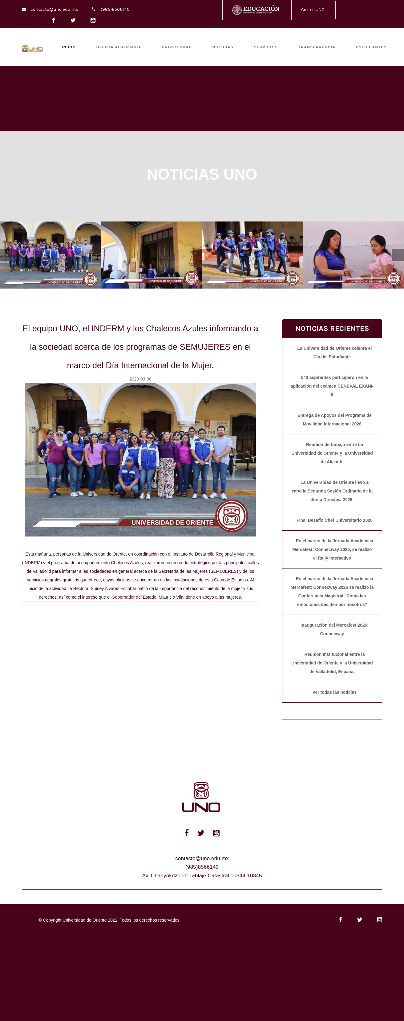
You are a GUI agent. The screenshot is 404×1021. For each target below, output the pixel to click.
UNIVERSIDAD (177, 47)
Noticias (223, 47)
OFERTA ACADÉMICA (119, 47)
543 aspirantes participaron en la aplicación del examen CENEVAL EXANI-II (332, 386)
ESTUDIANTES (371, 47)
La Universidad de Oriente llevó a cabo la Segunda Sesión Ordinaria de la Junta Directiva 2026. (332, 491)
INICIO (69, 47)
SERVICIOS (266, 47)
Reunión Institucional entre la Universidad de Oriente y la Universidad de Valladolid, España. (332, 663)
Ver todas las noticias (335, 692)
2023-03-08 (140, 379)
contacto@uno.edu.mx (54, 9)
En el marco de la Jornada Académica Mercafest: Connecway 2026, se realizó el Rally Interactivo (332, 549)
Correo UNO (313, 9)
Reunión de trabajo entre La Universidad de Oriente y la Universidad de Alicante (332, 453)
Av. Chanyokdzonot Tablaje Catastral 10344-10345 (202, 875)
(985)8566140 (115, 9)
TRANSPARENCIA (317, 47)
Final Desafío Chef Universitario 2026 (335, 520)
